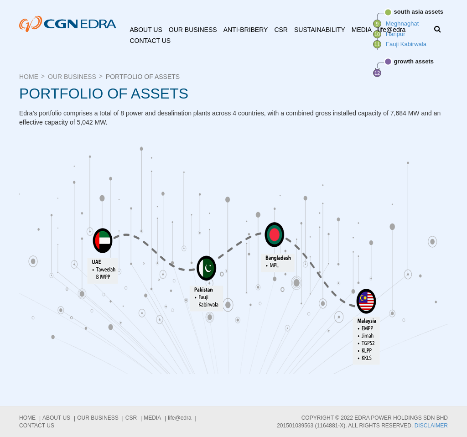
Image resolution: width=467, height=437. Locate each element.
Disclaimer (431, 425)
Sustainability (319, 29)
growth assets (409, 61)
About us (146, 29)
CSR (281, 29)
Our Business (193, 29)
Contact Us (150, 40)
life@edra (391, 29)
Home (28, 76)
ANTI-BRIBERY (245, 29)
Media (362, 29)
